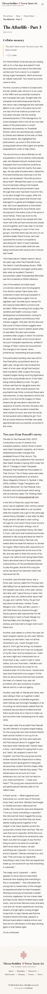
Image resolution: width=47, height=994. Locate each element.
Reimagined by (24, 988)
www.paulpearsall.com (28, 497)
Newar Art (32, 971)
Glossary (21, 974)
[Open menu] (42, 4)
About (11, 971)
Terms (39, 974)
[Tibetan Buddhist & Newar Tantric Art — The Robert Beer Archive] (19, 4)
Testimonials (9, 974)
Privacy (31, 974)
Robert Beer (29, 16)
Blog (18, 16)
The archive (8, 16)
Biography (21, 971)
